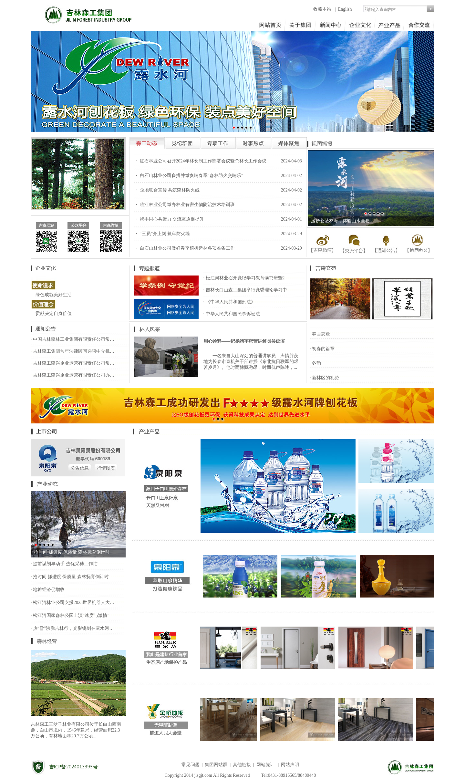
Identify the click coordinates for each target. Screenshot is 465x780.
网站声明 (290, 764)
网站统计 (265, 764)
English (345, 9)
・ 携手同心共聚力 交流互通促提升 (169, 219)
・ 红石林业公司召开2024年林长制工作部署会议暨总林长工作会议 (200, 161)
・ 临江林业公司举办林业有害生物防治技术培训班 (184, 204)
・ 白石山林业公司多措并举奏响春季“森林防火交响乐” (188, 175)
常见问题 (190, 764)
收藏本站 (323, 9)
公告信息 (80, 468)
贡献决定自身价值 (54, 313)
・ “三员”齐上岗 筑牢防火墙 (162, 233)
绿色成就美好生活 (54, 294)
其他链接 (242, 764)
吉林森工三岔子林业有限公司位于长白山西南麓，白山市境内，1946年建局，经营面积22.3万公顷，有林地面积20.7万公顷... (76, 730)
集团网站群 (216, 764)
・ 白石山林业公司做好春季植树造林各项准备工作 (184, 248)
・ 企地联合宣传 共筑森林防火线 (167, 190)
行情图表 (106, 468)
